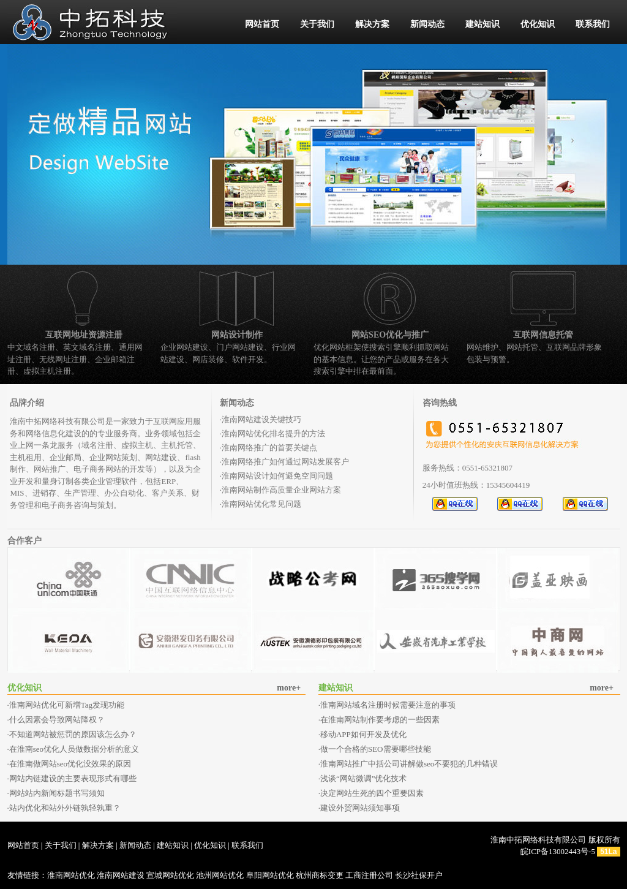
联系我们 (593, 24)
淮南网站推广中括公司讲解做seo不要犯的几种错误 (409, 763)
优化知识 (537, 24)
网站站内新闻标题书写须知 (57, 793)
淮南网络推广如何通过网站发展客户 (285, 461)
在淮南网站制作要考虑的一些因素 (380, 719)
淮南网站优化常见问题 (261, 504)
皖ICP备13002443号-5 (557, 851)
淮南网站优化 (71, 875)
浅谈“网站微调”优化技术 (363, 778)
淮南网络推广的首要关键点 (269, 447)
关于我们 (317, 24)
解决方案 (372, 24)
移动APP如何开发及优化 (363, 734)
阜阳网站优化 (270, 875)
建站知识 (482, 24)
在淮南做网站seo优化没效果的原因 (70, 763)
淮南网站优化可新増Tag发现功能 (66, 704)
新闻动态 (427, 24)
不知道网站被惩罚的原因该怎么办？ (73, 734)
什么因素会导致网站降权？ (57, 719)
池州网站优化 (220, 875)
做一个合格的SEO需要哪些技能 (375, 749)
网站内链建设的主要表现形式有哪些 (73, 778)
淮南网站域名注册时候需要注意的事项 (388, 704)
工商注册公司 (369, 875)
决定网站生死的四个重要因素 (372, 793)
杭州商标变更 (320, 875)
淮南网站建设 (121, 875)
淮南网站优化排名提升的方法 (273, 433)
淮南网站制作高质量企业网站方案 (281, 489)
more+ (289, 687)
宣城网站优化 (170, 875)
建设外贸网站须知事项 (360, 807)
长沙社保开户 (419, 875)
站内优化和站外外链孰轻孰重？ (65, 807)
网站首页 (262, 24)
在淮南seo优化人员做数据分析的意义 (74, 749)
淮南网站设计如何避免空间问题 (277, 475)
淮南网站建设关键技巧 (261, 419)
